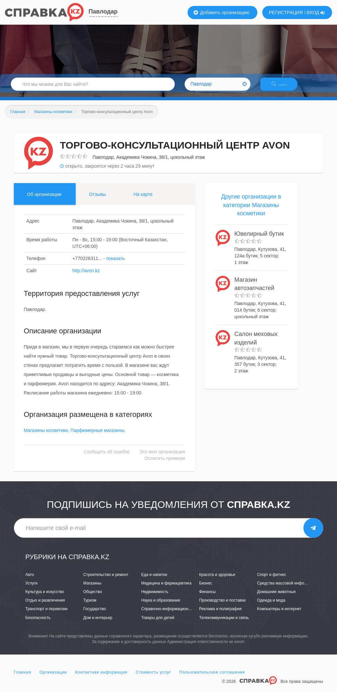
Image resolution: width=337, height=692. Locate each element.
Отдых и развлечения (45, 605)
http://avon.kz (86, 275)
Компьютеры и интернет (279, 613)
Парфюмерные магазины (97, 435)
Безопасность (38, 622)
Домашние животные (276, 596)
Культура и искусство (44, 596)
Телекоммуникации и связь (224, 622)
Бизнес (205, 587)
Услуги (31, 587)
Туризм (89, 605)
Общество (92, 596)
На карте (143, 199)
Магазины (92, 587)
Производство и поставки (222, 605)
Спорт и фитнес (271, 579)
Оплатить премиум (164, 463)
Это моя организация (162, 456)
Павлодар (103, 11)
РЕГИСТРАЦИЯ (286, 12)
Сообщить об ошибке (107, 456)
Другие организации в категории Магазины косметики (251, 209)
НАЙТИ (284, 87)
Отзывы (97, 199)
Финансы (207, 596)
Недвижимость (154, 596)
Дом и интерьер (97, 622)
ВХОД (316, 12)
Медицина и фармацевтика (166, 587)
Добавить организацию (221, 12)
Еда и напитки (154, 579)
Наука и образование (160, 605)
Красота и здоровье (217, 579)
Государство (94, 613)
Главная (22, 677)
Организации (53, 677)
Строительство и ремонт (105, 579)
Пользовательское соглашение (212, 677)
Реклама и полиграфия (220, 613)
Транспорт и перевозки (46, 613)
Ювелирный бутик (259, 238)
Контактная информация (101, 677)
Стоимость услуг (153, 677)
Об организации (44, 199)
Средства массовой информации (287, 587)
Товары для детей (157, 622)
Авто (29, 579)
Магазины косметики (46, 435)
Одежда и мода (271, 605)
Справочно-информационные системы (176, 613)
